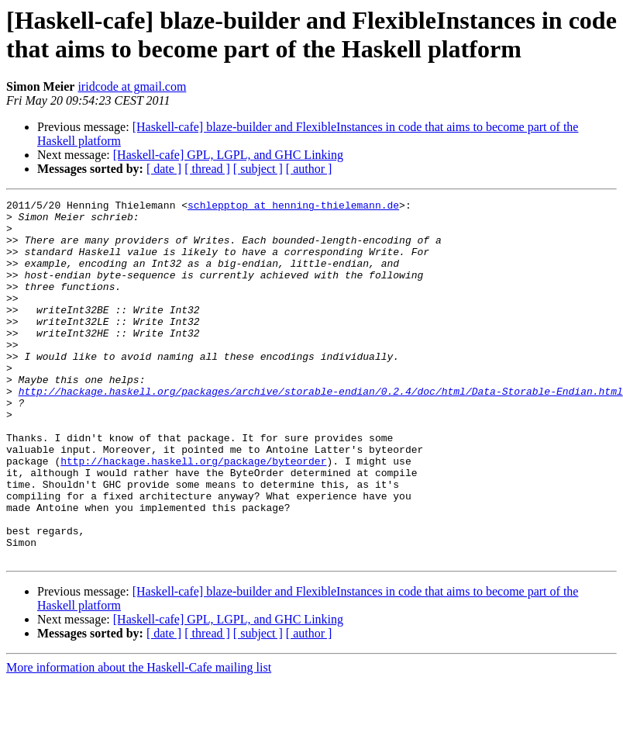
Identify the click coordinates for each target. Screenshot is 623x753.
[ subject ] (258, 168)
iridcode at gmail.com (131, 86)
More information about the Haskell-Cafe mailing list (138, 739)
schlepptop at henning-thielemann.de (293, 207)
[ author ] (309, 168)
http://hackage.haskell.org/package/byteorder (193, 514)
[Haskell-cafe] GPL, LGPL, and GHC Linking (228, 154)
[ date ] (163, 168)
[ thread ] (207, 168)
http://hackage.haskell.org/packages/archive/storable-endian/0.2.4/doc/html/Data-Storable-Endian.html (321, 430)
